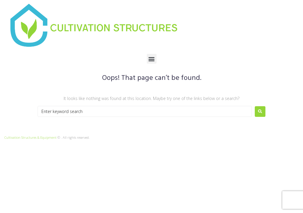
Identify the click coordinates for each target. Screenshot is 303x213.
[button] (152, 59)
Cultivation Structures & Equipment (30, 137)
